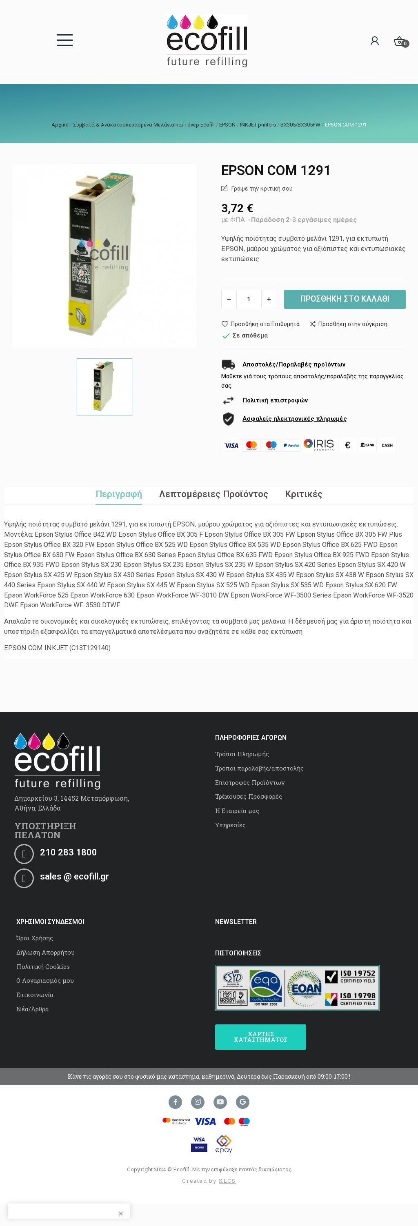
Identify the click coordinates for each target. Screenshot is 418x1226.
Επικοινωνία (34, 995)
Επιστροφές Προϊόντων (250, 782)
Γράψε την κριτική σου (261, 188)
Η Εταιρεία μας (237, 810)
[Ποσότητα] (249, 299)
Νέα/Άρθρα (32, 1009)
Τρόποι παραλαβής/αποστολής (259, 768)
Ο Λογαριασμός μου (45, 980)
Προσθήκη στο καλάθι (344, 299)
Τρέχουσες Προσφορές (248, 796)
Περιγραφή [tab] (119, 494)
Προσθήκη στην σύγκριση (348, 324)
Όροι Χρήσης (34, 938)
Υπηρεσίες (230, 825)
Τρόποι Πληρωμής (242, 754)
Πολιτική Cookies (43, 966)
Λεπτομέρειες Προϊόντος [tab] (213, 494)
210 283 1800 (68, 852)
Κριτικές (303, 494)
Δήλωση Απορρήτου (45, 952)
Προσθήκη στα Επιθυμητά (260, 324)
